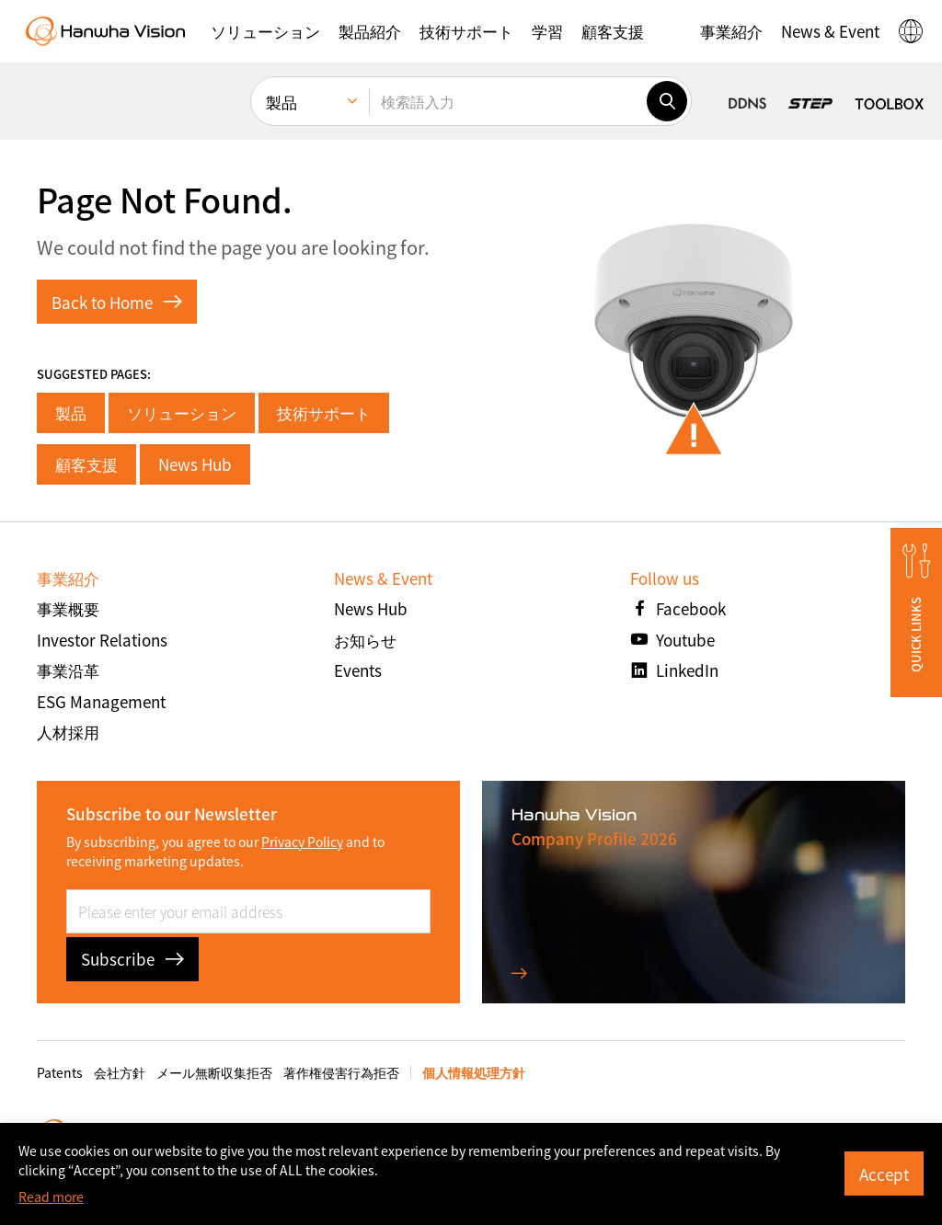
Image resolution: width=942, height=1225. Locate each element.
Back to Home (117, 302)
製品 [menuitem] (281, 101)
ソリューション (181, 412)
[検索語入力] (508, 101)
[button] (265, 31)
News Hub (195, 463)
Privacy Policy (302, 841)
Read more (51, 1196)
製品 (70, 412)
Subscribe (132, 958)
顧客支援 (86, 463)
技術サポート (324, 412)
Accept (884, 1173)
